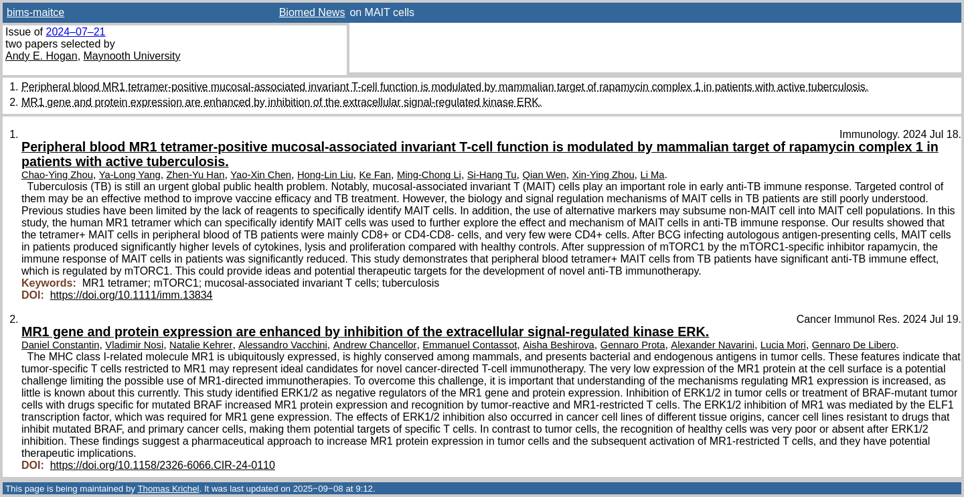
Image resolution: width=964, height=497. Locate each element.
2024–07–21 (75, 32)
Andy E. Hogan (41, 56)
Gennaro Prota (632, 345)
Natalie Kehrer (200, 345)
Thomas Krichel (168, 489)
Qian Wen (544, 174)
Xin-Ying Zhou (603, 174)
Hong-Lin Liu (325, 174)
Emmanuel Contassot (469, 345)
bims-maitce (35, 12)
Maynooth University (132, 56)
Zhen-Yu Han (196, 174)
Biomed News (312, 12)
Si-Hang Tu (492, 174)
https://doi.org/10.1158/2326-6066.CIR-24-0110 (162, 465)
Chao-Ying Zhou (57, 174)
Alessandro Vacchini (282, 345)
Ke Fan (375, 174)
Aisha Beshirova (558, 345)
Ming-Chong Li (429, 174)
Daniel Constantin (60, 345)
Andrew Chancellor (375, 345)
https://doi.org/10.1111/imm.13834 (131, 295)
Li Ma (653, 174)
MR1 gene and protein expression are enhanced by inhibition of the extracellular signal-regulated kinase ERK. (281, 102)
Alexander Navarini (712, 345)
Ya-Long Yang (130, 174)
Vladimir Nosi (134, 345)
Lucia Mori (783, 345)
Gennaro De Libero (854, 345)
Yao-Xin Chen (260, 174)
